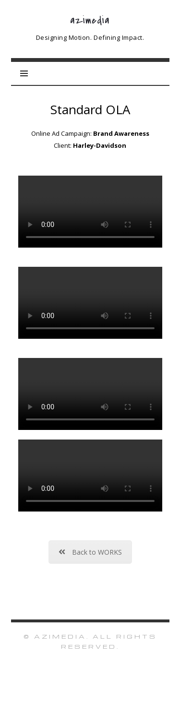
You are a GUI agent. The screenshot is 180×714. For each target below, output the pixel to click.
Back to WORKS (90, 552)
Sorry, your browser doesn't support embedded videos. (90, 212)
